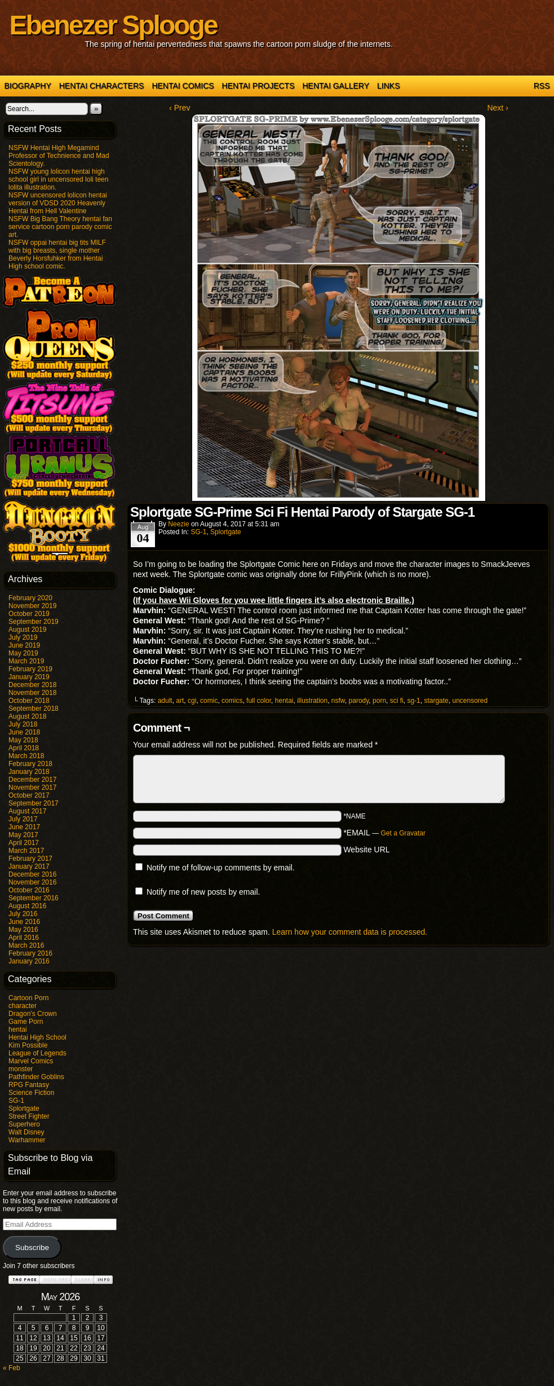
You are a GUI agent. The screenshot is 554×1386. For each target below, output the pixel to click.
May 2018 (23, 740)
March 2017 (26, 851)
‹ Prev (179, 107)
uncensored (469, 701)
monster (20, 1069)
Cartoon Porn (28, 998)
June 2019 (24, 645)
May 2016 (23, 930)
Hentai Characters (101, 85)
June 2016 (24, 922)
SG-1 (16, 1101)
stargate (436, 701)
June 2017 (24, 827)
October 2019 (29, 614)
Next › (497, 107)
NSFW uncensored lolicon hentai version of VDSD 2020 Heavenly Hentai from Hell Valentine (57, 203)
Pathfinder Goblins (36, 1077)
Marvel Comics (30, 1061)
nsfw (338, 701)
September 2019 (33, 622)
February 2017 (30, 859)
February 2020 (30, 598)
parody (359, 701)
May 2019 (23, 653)
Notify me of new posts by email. (203, 891)
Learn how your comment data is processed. (349, 931)
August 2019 (27, 629)
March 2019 (26, 661)
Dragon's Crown (32, 1014)
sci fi (397, 701)
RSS (542, 85)
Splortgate (23, 1108)
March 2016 (26, 945)
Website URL (366, 849)
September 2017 (33, 803)
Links (388, 85)
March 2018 (26, 756)
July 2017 (22, 819)
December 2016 (32, 874)
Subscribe (32, 1247)
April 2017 (23, 843)
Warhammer (27, 1140)
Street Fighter (29, 1116)
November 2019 (32, 606)
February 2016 (30, 953)
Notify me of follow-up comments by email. (221, 867)
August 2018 (27, 716)
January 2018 (29, 772)
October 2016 (29, 890)
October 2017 (29, 795)
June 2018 (24, 732)
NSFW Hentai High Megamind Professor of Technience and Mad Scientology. (58, 156)
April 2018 (23, 748)
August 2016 (27, 906)
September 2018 (33, 708)
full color (258, 701)
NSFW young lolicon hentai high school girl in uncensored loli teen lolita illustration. (58, 179)
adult (165, 701)
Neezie (178, 524)
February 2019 (30, 669)
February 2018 (30, 764)
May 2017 (23, 835)
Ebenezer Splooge (113, 25)
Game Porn (25, 1022)
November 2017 (32, 787)
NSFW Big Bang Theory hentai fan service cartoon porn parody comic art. (60, 227)
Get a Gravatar (403, 833)
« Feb (11, 1368)
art (180, 701)
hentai (17, 1029)
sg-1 (413, 701)
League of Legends (37, 1053)
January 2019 (29, 677)
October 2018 (29, 701)
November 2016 (32, 882)
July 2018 (22, 724)
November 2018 (32, 693)
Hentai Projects (258, 85)
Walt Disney (26, 1132)
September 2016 (33, 898)
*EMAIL (384, 832)
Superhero (24, 1124)
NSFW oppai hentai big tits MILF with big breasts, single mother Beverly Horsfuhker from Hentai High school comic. (57, 254)
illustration (312, 701)
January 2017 (29, 866)
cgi (192, 701)
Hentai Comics (183, 85)
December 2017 (32, 780)
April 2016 (23, 937)
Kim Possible (27, 1045)
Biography (28, 85)
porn (379, 701)
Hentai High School (37, 1037)
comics (231, 701)
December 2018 (32, 685)
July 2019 (22, 637)
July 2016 (22, 914)
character (22, 1006)
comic (209, 701)
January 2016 (29, 961)
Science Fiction (31, 1093)
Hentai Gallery (335, 85)
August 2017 (27, 811)
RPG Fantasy (28, 1085)
